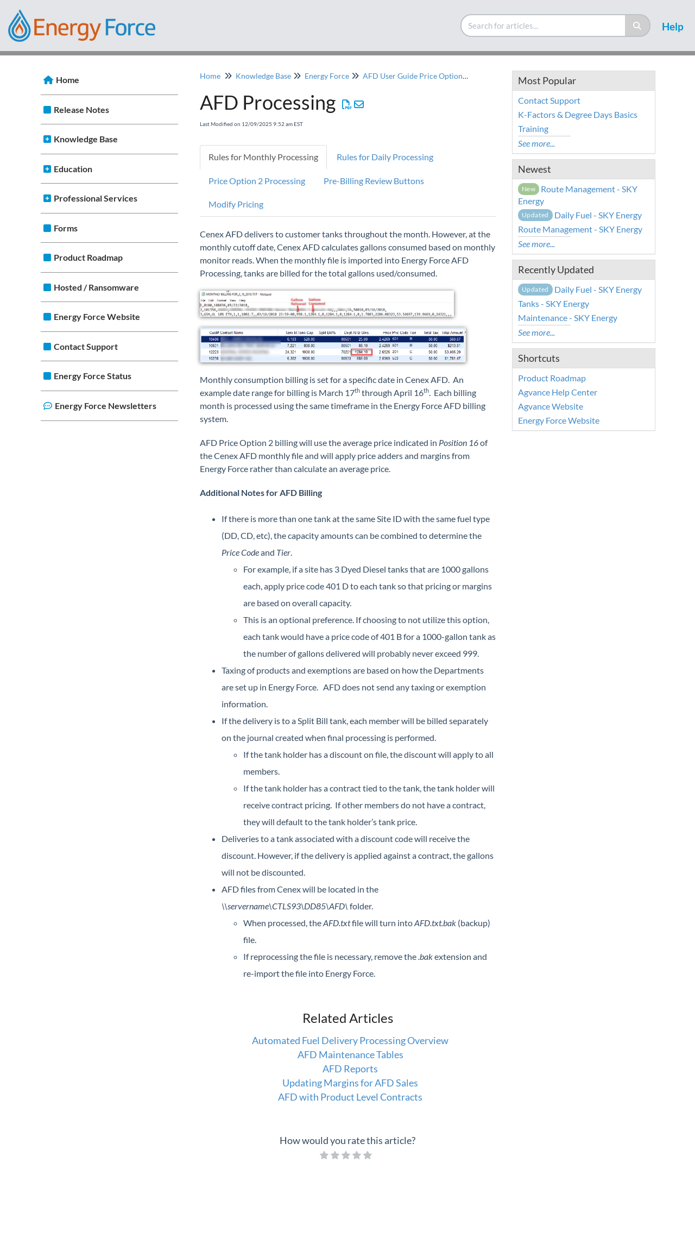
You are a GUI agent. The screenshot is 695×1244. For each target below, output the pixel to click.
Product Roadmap (88, 257)
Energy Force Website (97, 316)
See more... (536, 143)
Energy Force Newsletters (105, 405)
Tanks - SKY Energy (553, 303)
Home (67, 79)
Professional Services (95, 198)
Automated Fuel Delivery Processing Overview (350, 1040)
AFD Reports (350, 1069)
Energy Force (327, 75)
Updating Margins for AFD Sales (350, 1083)
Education (73, 169)
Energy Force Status (92, 375)
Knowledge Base (86, 139)
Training (533, 128)
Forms (66, 228)
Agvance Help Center (557, 392)
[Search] (637, 25)
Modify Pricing (235, 204)
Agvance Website (550, 406)
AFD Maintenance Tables (350, 1054)
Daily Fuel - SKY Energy (580, 215)
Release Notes (81, 109)
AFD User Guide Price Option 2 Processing (435, 75)
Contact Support (86, 346)
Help (673, 26)
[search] (543, 25)
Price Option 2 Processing (256, 180)
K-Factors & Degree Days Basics (577, 114)
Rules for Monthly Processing (263, 157)
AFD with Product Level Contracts (350, 1097)
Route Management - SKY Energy (580, 229)
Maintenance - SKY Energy (567, 317)
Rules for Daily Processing (385, 157)
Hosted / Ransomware (96, 287)
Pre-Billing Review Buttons (374, 180)
